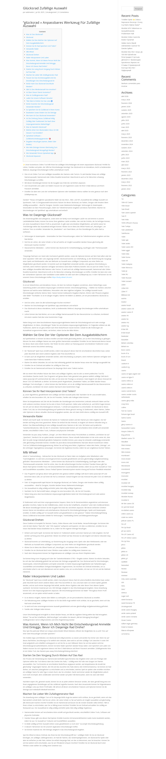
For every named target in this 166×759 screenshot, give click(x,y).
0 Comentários (63, 12)
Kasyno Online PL (127, 431)
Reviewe (124, 572)
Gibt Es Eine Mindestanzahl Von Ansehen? (41, 89)
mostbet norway (127, 493)
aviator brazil (126, 305)
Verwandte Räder (32, 49)
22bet (123, 285)
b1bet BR (124, 329)
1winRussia (125, 233)
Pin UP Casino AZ (127, 534)
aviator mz (125, 322)
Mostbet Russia (127, 497)
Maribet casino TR (127, 438)
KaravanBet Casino (128, 428)
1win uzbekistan (127, 230)
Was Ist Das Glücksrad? (34, 34)
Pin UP (123, 524)
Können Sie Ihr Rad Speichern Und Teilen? (41, 46)
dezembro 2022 (127, 179)
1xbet (123, 237)
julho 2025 (125, 120)
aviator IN (124, 315)
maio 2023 (125, 161)
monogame (125, 473)
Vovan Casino (126, 620)
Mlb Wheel (30, 52)
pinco (123, 545)
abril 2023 (124, 165)
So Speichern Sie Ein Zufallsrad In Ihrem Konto (43, 110)
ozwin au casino (127, 517)
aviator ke (124, 319)
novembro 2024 (127, 144)
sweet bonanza (126, 599)
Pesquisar (138, 9)
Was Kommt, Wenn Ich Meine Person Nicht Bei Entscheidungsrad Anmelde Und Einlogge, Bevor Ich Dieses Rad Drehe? (43, 63)
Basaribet (124, 340)
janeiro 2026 (125, 107)
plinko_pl (124, 558)
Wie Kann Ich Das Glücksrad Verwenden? (40, 115)
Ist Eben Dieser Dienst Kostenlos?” (38, 92)
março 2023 (125, 168)
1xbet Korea (125, 257)
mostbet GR (125, 483)
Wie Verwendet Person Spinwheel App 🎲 (41, 153)
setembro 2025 (126, 113)
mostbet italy (126, 490)
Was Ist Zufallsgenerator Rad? (37, 95)
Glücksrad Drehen (32, 55)
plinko (123, 548)
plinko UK (124, 555)
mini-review (125, 449)
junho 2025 (125, 124)
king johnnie (125, 435)
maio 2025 (125, 127)
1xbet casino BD (127, 247)
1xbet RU (124, 274)
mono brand (125, 459)
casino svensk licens (128, 391)
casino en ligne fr (127, 377)
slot (122, 582)
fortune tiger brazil (128, 414)
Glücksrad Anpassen (33, 156)
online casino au (127, 514)
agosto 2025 (125, 117)
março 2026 (125, 100)
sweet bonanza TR (128, 603)
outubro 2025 (126, 110)
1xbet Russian (126, 278)
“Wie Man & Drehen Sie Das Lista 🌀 (39, 101)
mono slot (125, 462)
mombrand (125, 455)
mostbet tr (125, 500)
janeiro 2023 (125, 175)
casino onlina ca (127, 381)
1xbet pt (124, 271)
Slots (123, 586)
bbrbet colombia (127, 343)
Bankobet (124, 336)
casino (123, 370)
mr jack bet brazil (127, 507)
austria (123, 298)
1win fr (123, 216)
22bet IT (124, 291)
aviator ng (125, 326)
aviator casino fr (127, 312)
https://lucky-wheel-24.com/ (62, 277)
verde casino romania (129, 617)
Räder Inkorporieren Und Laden (37, 57)
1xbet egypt (125, 250)
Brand (123, 360)
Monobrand (125, 466)
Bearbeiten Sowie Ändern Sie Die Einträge (41, 113)
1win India (125, 219)
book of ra (125, 353)
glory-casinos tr (126, 424)
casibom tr (125, 364)
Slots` (123, 589)
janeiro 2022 (125, 189)
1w (122, 199)
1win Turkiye (125, 226)
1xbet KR (124, 261)
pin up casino (126, 531)
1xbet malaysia (126, 264)
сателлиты (125, 634)
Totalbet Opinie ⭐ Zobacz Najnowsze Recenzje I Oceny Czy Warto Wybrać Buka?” (131, 22)
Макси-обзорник (127, 630)
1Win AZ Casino (127, 202)
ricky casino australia (128, 579)
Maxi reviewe (126, 445)
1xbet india (125, 254)
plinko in (124, 551)
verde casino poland (128, 613)
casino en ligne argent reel (130, 374)
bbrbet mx (125, 346)
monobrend (125, 469)
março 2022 (125, 182)
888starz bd (125, 295)
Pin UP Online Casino (128, 538)
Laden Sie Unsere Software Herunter (39, 98)
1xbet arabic (125, 243)
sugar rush (125, 596)
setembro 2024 (126, 151)
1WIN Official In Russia (129, 223)
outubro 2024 (126, 148)
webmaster (30, 12)
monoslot (124, 476)
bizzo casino (125, 350)
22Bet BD (124, 288)
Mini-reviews (125, 452)
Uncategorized (51, 12)
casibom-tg (125, 367)
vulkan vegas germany (129, 624)
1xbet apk (124, 240)
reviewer (124, 575)
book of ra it (125, 357)
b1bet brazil (125, 333)
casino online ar (127, 384)
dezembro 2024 (127, 141)
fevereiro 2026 (126, 103)
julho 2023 (125, 155)
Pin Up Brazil (125, 527)
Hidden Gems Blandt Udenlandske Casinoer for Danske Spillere (130, 45)
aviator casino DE (127, 309)
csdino (123, 407)
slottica (124, 593)
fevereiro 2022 (126, 185)
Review (123, 569)
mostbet (124, 479)
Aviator (123, 302)
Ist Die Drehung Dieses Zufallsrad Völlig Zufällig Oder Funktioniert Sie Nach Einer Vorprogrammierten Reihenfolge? (40, 121)
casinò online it (126, 388)
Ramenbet (125, 565)
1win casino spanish (128, 213)
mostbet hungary (127, 486)
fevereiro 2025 (126, 137)
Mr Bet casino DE (127, 503)
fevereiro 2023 (126, 172)
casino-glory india (127, 400)
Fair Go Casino (126, 411)
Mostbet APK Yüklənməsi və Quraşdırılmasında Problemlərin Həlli (131, 31)
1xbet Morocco (126, 267)
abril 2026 (124, 96)
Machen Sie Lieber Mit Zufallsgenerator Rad (42, 75)
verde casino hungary (129, 610)
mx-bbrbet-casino (127, 510)
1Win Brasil (125, 206)
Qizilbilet (124, 562)
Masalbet (124, 442)
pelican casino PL (127, 521)
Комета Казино (127, 627)
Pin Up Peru (125, 541)
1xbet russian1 (126, 281)
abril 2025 (124, 130)
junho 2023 (125, 158)
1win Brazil (125, 209)
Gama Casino (126, 418)
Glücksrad (29, 37)
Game (123, 421)
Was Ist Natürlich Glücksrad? (36, 127)
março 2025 (125, 134)
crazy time (125, 404)
